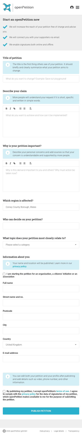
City (41, 329)
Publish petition (41, 411)
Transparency (73, 431)
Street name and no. (41, 301)
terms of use (62, 391)
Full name (41, 287)
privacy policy (19, 266)
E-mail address (41, 357)
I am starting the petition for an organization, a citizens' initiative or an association (40, 275)
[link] (77, 7)
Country (41, 343)
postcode (41, 315)
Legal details (59, 431)
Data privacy (45, 431)
